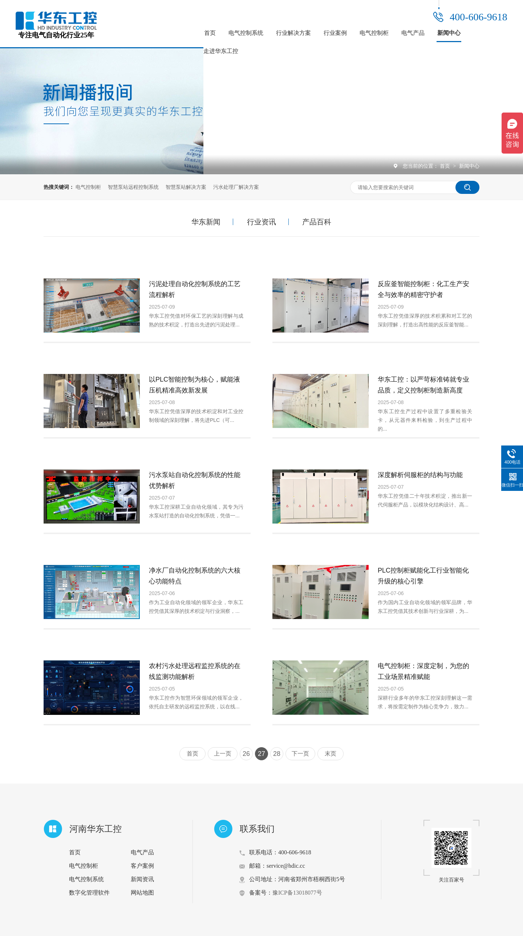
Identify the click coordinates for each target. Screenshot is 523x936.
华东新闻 (205, 222)
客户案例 (142, 866)
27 (261, 753)
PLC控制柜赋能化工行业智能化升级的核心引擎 (423, 576)
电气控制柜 (374, 33)
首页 (210, 33)
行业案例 (335, 33)
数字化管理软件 (89, 893)
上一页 (222, 753)
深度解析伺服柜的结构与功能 (420, 475)
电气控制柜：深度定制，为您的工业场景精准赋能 (423, 671)
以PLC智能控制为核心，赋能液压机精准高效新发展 (194, 385)
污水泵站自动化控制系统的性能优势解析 (194, 480)
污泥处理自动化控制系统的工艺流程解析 (194, 289)
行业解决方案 (293, 33)
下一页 (300, 753)
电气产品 (413, 33)
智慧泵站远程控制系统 (133, 187)
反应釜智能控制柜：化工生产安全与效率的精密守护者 (423, 289)
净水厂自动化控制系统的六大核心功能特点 (194, 576)
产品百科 (316, 222)
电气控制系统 (245, 33)
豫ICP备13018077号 (297, 893)
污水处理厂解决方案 (236, 187)
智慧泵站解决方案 (186, 187)
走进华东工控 (220, 51)
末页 (330, 753)
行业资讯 (261, 222)
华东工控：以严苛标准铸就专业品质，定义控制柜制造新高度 (423, 385)
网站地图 (142, 893)
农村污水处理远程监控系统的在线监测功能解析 (194, 671)
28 (276, 753)
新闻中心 (449, 33)
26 (246, 753)
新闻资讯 (142, 879)
